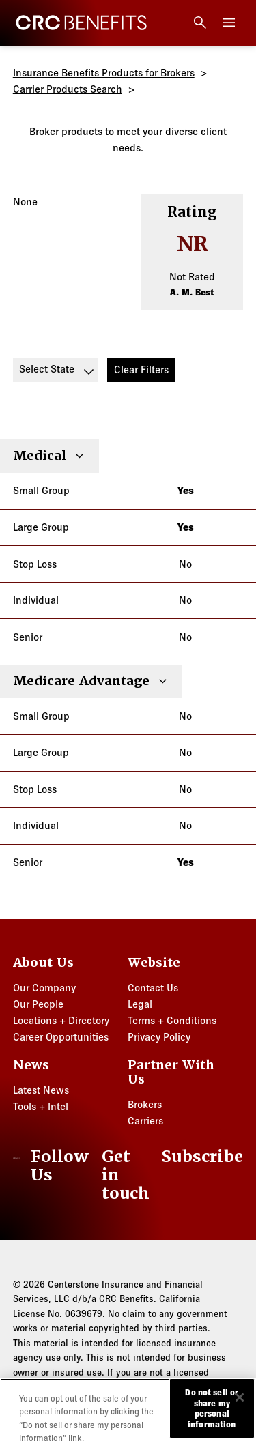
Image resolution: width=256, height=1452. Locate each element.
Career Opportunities (61, 1037)
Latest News (41, 1090)
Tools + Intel (40, 1106)
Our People (38, 1004)
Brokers (145, 1104)
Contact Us (153, 987)
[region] (128, 1415)
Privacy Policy (159, 1037)
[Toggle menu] (228, 22)
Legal (140, 1004)
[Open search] (200, 22)
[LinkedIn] (54, 1166)
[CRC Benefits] (81, 22)
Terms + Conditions (172, 1020)
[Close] (240, 1397)
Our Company (44, 987)
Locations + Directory (61, 1020)
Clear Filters (141, 369)
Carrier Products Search (67, 89)
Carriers (145, 1121)
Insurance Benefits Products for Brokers (104, 72)
